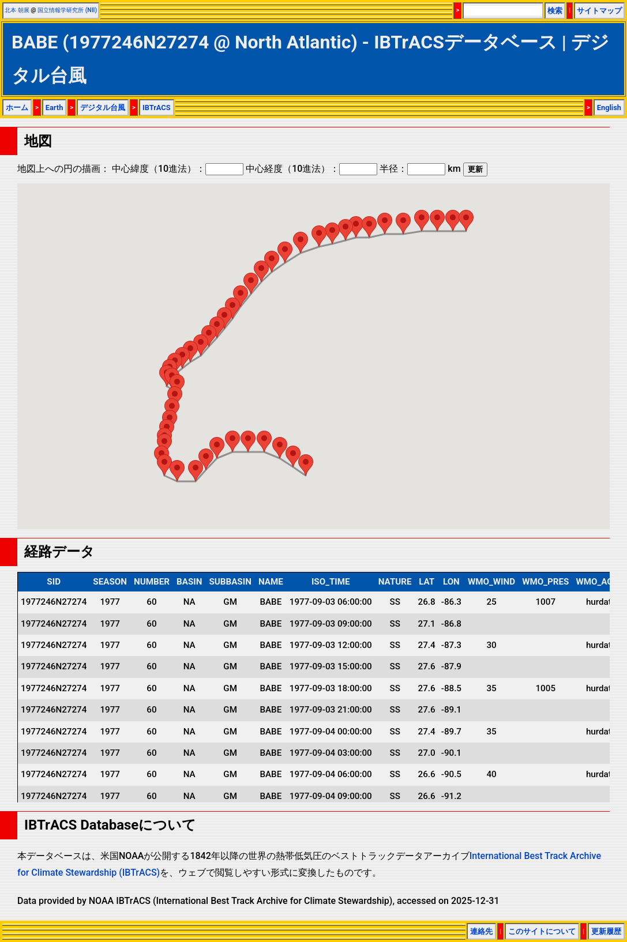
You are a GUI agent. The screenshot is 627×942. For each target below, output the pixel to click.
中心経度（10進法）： (311, 168)
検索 (554, 10)
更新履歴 (606, 931)
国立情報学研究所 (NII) (67, 10)
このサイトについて (542, 931)
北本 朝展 (17, 10)
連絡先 (481, 931)
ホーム (17, 107)
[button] (305, 465)
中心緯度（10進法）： (177, 168)
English (609, 107)
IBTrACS (156, 107)
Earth (54, 107)
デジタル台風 (102, 107)
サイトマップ (599, 10)
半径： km (420, 168)
